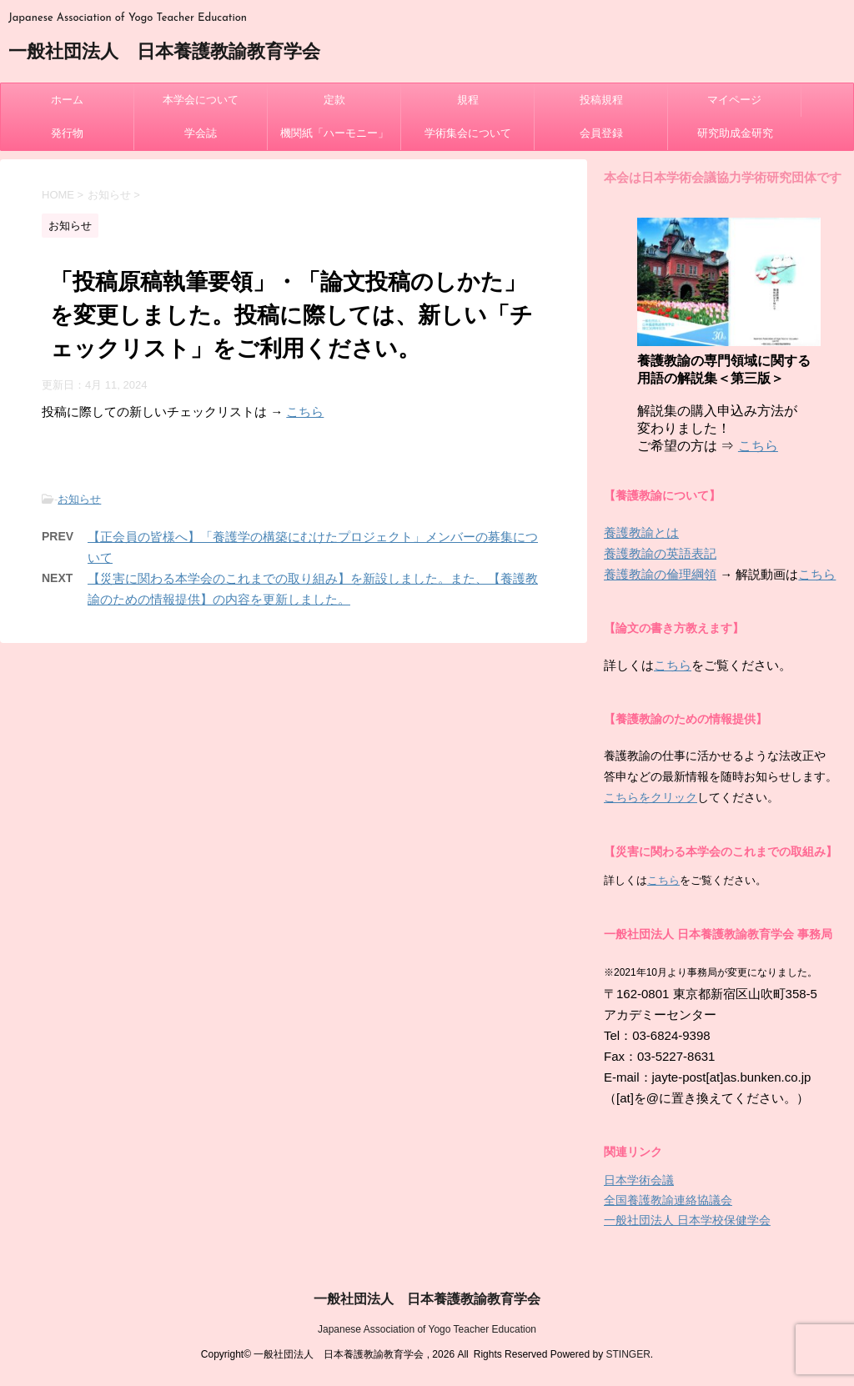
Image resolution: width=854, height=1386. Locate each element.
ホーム (67, 99)
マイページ (734, 99)
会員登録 (601, 133)
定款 (334, 99)
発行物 (67, 133)
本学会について (201, 99)
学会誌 (200, 133)
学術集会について (467, 133)
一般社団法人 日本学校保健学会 (687, 1220)
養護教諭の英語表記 (660, 553)
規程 (468, 99)
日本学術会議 (639, 1180)
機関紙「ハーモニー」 (334, 133)
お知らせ (79, 499)
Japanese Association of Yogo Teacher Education (427, 1329)
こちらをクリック (650, 797)
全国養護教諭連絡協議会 (668, 1200)
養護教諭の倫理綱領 (660, 574)
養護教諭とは (641, 532)
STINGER (627, 1354)
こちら (305, 411)
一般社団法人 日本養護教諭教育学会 (164, 53)
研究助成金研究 (735, 133)
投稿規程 (601, 99)
